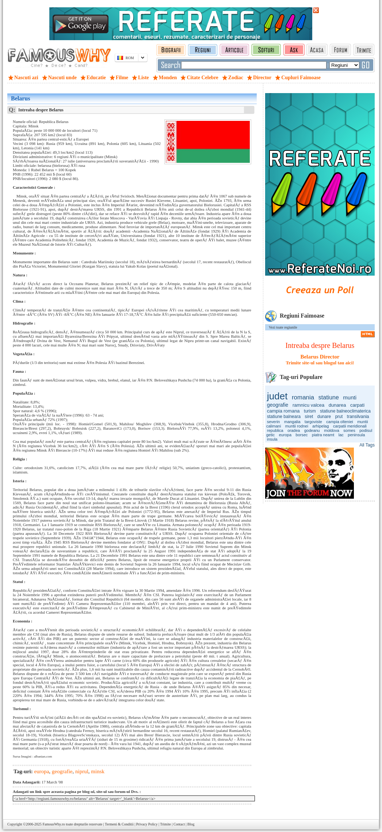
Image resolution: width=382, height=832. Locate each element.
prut (339, 416)
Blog (190, 824)
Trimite (165, 824)
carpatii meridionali (350, 426)
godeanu (312, 430)
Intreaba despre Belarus (320, 345)
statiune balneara (284, 416)
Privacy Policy (147, 824)
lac (341, 435)
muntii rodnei (296, 426)
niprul (81, 771)
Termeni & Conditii (119, 824)
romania (303, 397)
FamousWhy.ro (53, 824)
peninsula (356, 435)
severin (273, 421)
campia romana (283, 411)
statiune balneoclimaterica (345, 411)
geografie (277, 405)
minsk (97, 771)
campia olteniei (339, 421)
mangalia (292, 421)
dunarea (337, 405)
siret (309, 416)
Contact (179, 824)
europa (285, 435)
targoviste (313, 421)
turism (310, 411)
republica (275, 430)
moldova (331, 430)
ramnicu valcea (308, 405)
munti (349, 397)
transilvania (358, 416)
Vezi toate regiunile (283, 327)
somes (349, 430)
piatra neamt (323, 435)
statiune (328, 397)
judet (277, 396)
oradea (293, 430)
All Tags (367, 445)
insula (272, 439)
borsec (302, 435)
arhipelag (320, 426)
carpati (357, 405)
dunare (324, 416)
